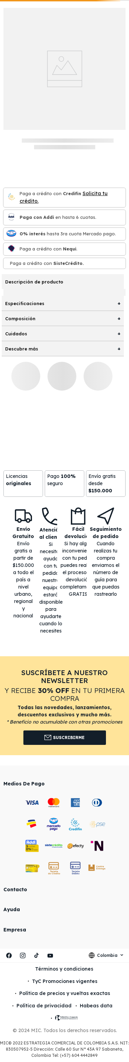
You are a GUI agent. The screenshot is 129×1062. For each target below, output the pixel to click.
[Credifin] (11, 197)
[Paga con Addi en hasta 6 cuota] (11, 217)
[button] (64, 706)
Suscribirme (64, 737)
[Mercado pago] (11, 234)
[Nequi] (11, 249)
